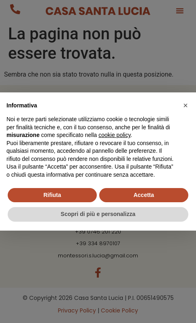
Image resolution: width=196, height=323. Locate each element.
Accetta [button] (144, 195)
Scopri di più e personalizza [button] (98, 214)
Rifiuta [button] (52, 195)
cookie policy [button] (114, 135)
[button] (185, 105)
